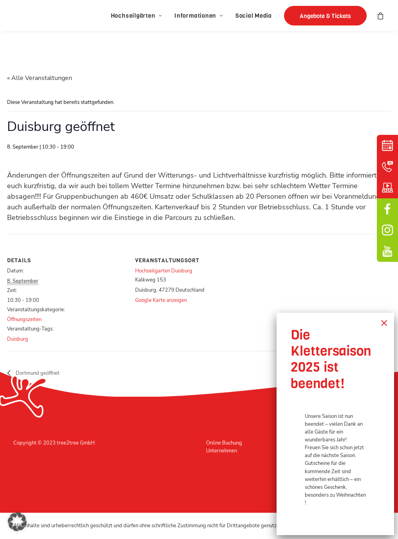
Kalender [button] (387, 145)
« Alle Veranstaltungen (39, 78)
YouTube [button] (387, 251)
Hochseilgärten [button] (136, 15)
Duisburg (17, 339)
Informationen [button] (198, 15)
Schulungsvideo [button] (387, 187)
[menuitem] (136, 15)
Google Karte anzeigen (161, 300)
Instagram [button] (387, 230)
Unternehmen (221, 450)
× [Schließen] (384, 322)
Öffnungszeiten (24, 319)
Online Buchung (224, 442)
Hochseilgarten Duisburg (163, 270)
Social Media (253, 15)
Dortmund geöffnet (37, 373)
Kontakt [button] (387, 166)
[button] (323, 15)
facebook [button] (387, 209)
